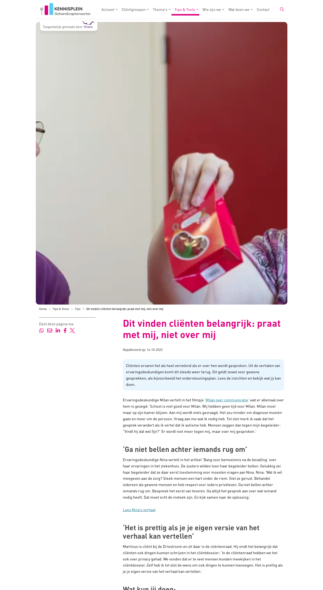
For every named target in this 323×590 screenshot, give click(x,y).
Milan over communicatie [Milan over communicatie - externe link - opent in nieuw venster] (227, 399)
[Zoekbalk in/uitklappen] (282, 9)
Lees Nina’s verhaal (139, 509)
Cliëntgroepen (133, 9)
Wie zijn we (211, 9)
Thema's (160, 9)
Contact (263, 9)
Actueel (107, 9)
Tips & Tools (185, 9)
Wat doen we (238, 9)
